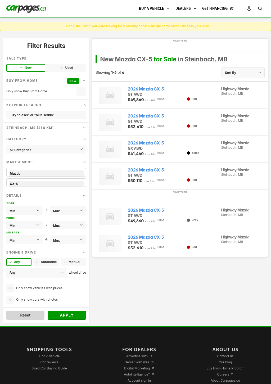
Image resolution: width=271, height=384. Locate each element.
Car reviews (49, 362)
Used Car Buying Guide (49, 368)
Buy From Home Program (225, 368)
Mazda (46, 173)
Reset (25, 315)
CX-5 (46, 184)
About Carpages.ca (225, 380)
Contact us (225, 356)
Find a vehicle (49, 356)
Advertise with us (139, 356)
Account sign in (139, 380)
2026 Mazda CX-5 (146, 89)
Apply (67, 315)
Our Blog (225, 362)
